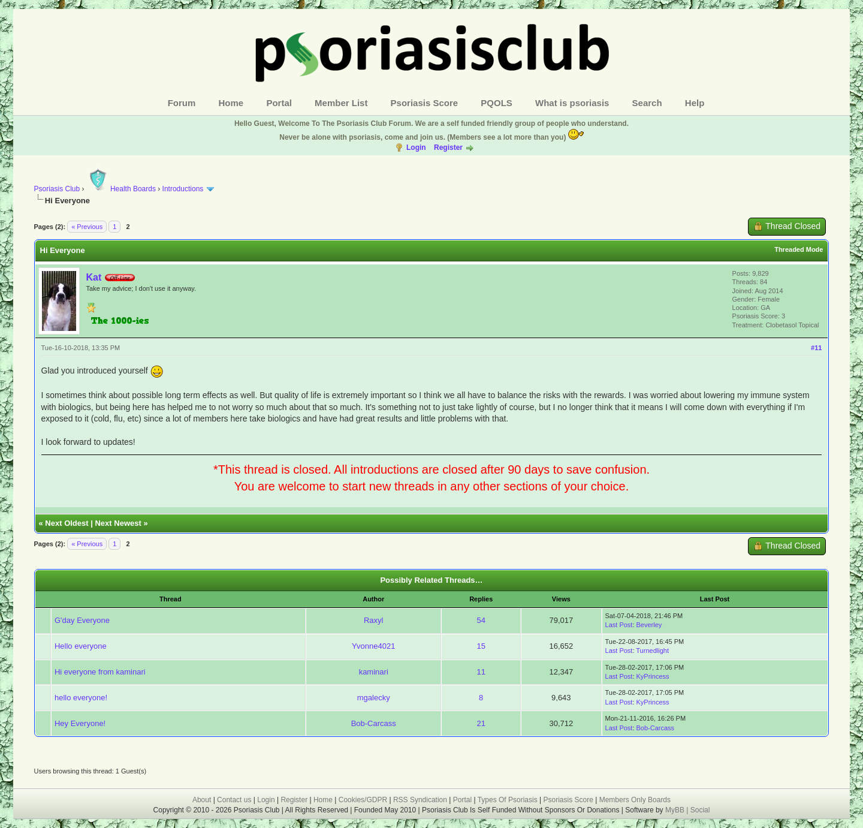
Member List (341, 103)
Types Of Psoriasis (508, 800)
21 (481, 723)
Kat (94, 277)
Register (448, 147)
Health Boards (121, 189)
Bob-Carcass (373, 723)
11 (481, 671)
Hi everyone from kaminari (100, 671)
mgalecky (373, 697)
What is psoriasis (572, 103)
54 (481, 620)
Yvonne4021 (373, 646)
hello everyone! (81, 697)
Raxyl (374, 620)
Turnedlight (652, 650)
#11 (816, 347)
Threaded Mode (798, 249)
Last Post (619, 624)
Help (695, 103)
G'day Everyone (82, 620)
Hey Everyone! (80, 723)
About (201, 800)
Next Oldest (66, 523)
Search (647, 103)
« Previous (86, 226)
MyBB (675, 810)
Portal (279, 103)
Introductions (183, 189)
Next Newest (118, 523)
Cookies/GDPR (363, 800)
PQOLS (496, 103)
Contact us (234, 800)
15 (481, 646)
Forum (182, 103)
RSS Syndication (420, 800)
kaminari (373, 671)
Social (700, 810)
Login (416, 147)
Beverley (649, 624)
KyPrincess (652, 676)
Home (231, 103)
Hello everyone (81, 646)
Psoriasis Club (57, 189)
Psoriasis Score (424, 103)
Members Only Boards (635, 800)
